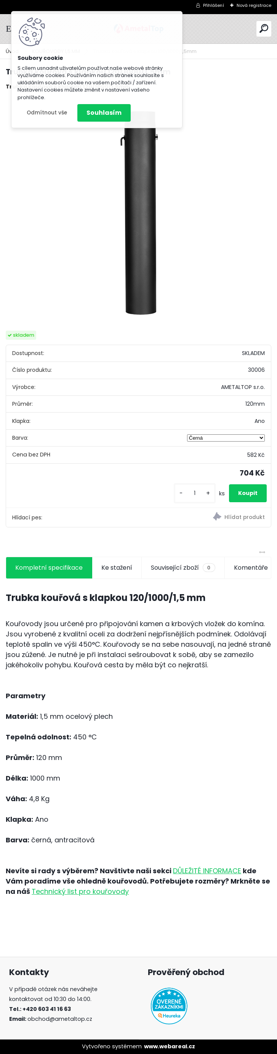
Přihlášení (213, 5)
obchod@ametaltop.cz (59, 1019)
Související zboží (183, 567)
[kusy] (194, 493)
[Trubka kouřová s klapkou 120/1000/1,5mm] (138, 210)
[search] (263, 28)
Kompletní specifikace (49, 567)
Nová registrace (254, 5)
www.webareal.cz (169, 1046)
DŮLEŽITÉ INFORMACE (207, 871)
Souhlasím (104, 112)
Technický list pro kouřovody (80, 891)
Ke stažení (116, 567)
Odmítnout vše (47, 112)
